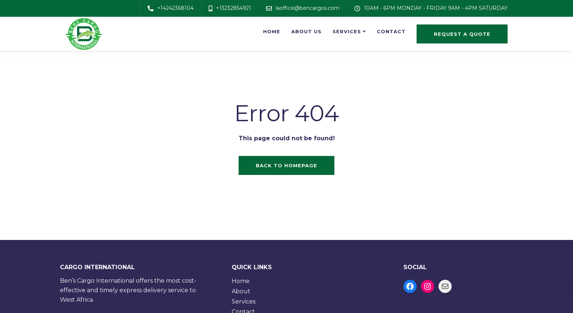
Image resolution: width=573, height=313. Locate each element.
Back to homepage (286, 165)
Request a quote (462, 34)
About (241, 291)
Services (347, 31)
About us (306, 31)
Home (271, 31)
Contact (391, 31)
